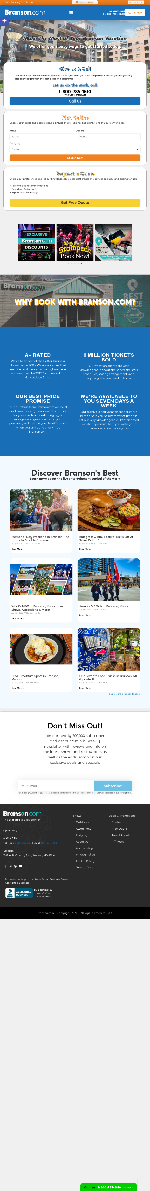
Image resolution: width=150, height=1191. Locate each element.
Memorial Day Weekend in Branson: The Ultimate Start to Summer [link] (40, 538)
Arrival (13, 130)
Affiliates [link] (118, 841)
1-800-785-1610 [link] (75, 91)
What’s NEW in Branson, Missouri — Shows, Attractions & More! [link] (37, 608)
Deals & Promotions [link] (122, 816)
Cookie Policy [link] (85, 861)
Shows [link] (77, 816)
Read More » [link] (17, 549)
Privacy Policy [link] (125, 793)
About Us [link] (82, 841)
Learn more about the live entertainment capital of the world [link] (75, 478)
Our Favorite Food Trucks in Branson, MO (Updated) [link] (108, 677)
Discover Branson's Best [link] (75, 473)
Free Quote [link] (119, 828)
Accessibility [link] (84, 848)
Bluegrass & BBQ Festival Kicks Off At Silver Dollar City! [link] (106, 538)
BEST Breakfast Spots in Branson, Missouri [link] (35, 677)
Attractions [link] (83, 828)
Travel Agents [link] (121, 835)
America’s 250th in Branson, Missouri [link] (105, 606)
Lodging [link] (81, 835)
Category (15, 143)
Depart (80, 130)
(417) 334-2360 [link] (49, 842)
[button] (71, 12)
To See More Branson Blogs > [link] (123, 693)
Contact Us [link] (119, 822)
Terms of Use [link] (84, 867)
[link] (4, 21)
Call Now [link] (135, 12)
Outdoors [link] (82, 822)
